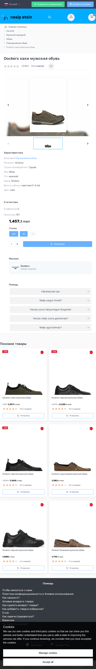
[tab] (50, 291)
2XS (14, 234)
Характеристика (13, 152)
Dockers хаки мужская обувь (16, 398)
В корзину (57, 244)
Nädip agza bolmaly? (64, 327)
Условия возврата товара (17, 601)
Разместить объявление (48, 4)
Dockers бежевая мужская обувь (68, 550)
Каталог (10, 31)
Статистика (11, 202)
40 (23, 234)
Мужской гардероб (16, 35)
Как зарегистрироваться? (18, 616)
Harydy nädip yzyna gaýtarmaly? (61, 318)
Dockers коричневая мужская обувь (69, 474)
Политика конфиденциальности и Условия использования (38, 593)
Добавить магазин (80, 4)
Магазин (14, 258)
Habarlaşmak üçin (65, 291)
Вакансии (8, 620)
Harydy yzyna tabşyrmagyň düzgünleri (60, 309)
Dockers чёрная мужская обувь (67, 398)
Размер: (13, 228)
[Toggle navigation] (49, 17)
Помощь (13, 284)
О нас (5, 612)
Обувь (9, 39)
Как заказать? (11, 597)
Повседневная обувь (16, 43)
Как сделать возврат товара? (20, 605)
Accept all (48, 662)
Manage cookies (48, 653)
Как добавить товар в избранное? (23, 608)
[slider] (12, 66)
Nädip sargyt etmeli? (64, 300)
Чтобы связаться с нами (17, 590)
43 (33, 234)
